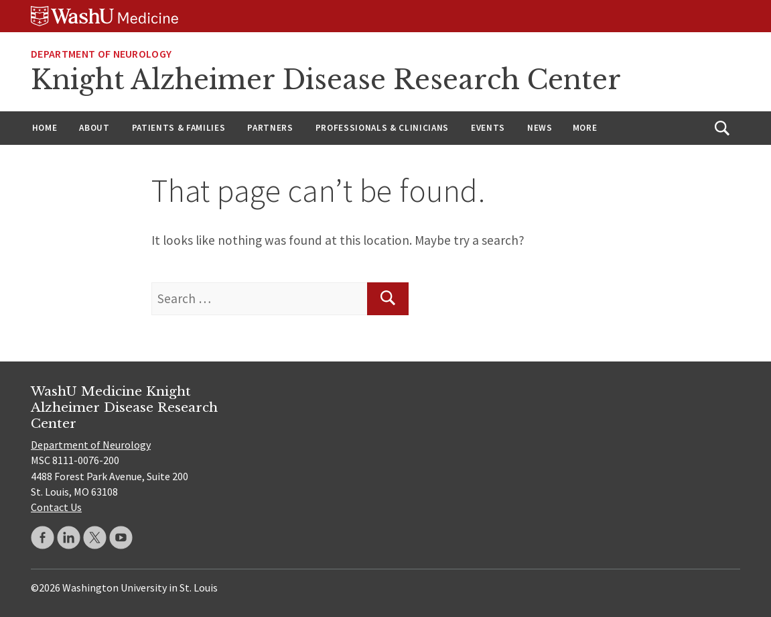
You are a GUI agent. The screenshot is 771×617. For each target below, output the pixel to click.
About (94, 127)
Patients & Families (179, 127)
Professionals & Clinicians (382, 127)
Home (45, 127)
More (585, 127)
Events (488, 127)
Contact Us (56, 507)
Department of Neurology (101, 53)
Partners (270, 127)
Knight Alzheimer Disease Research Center (326, 80)
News (540, 127)
